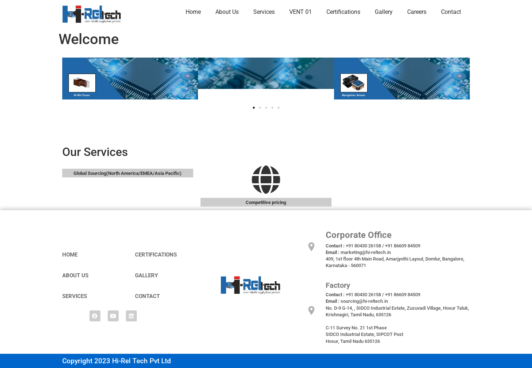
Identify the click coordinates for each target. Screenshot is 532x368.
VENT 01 (300, 11)
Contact (451, 11)
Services (264, 11)
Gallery (384, 11)
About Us (227, 11)
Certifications (343, 11)
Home (193, 11)
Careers (416, 11)
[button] (254, 108)
